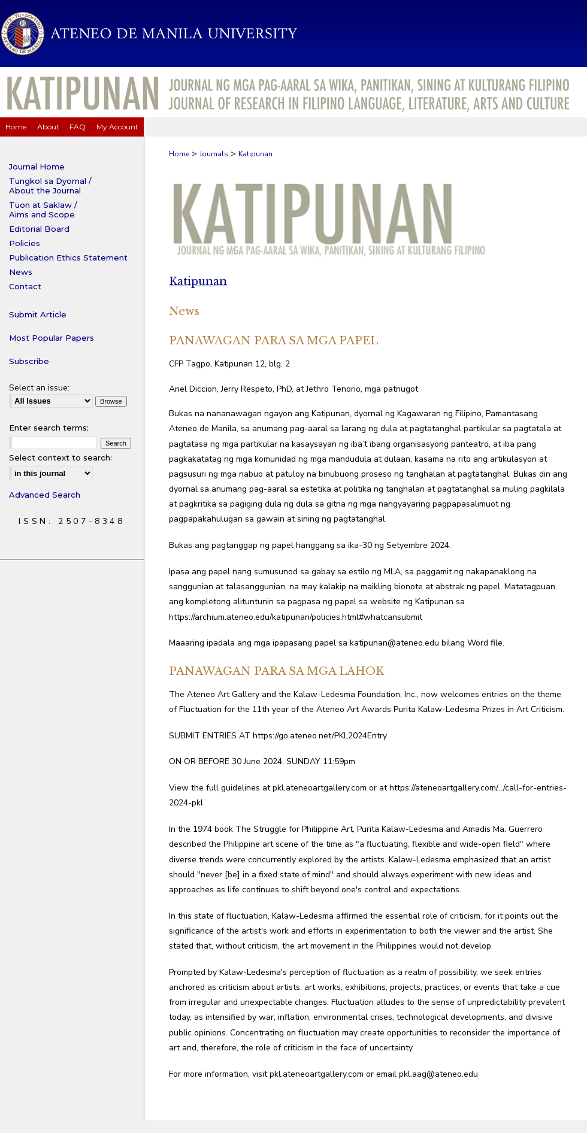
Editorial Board (39, 229)
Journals (213, 154)
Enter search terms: (49, 427)
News (20, 272)
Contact (25, 286)
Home (179, 154)
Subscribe (29, 361)
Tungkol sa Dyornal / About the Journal (50, 185)
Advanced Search (44, 494)
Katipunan (255, 154)
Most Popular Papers (51, 338)
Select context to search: (60, 457)
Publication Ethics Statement (68, 257)
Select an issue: (39, 387)
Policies (24, 243)
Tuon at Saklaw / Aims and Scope (43, 209)
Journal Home (37, 166)
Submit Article (37, 314)
